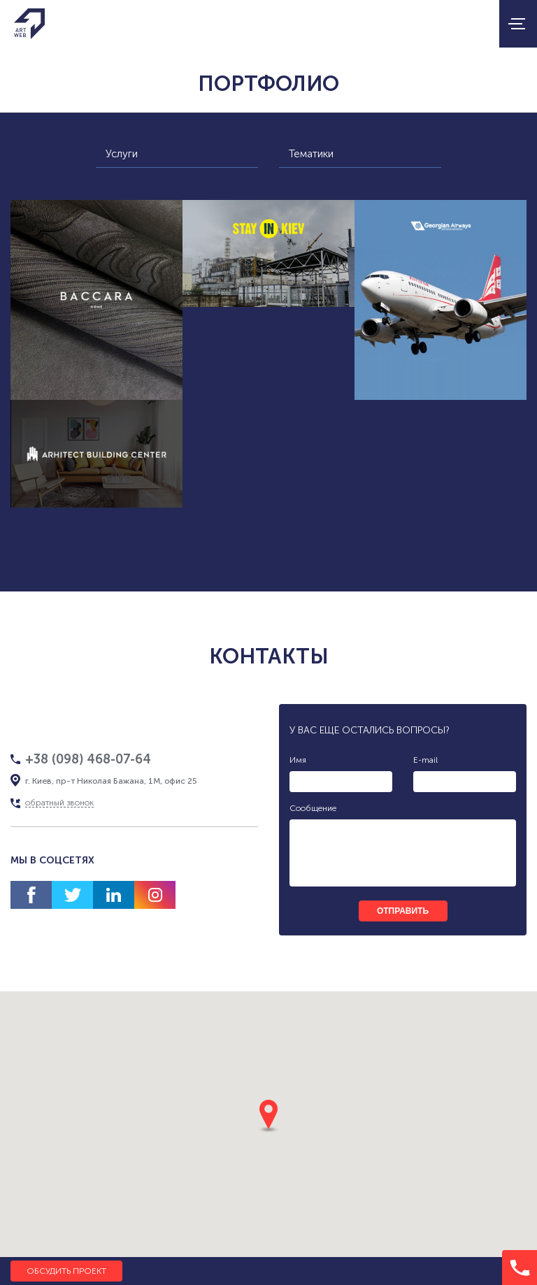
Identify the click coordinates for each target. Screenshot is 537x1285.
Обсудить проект (66, 1271)
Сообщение (312, 808)
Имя (297, 760)
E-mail (425, 760)
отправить (403, 911)
